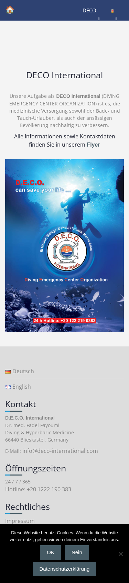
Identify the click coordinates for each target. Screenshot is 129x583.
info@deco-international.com (60, 451)
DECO (89, 10)
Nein (77, 552)
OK (50, 552)
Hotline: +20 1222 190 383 (38, 489)
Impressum (20, 521)
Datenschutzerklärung (65, 569)
